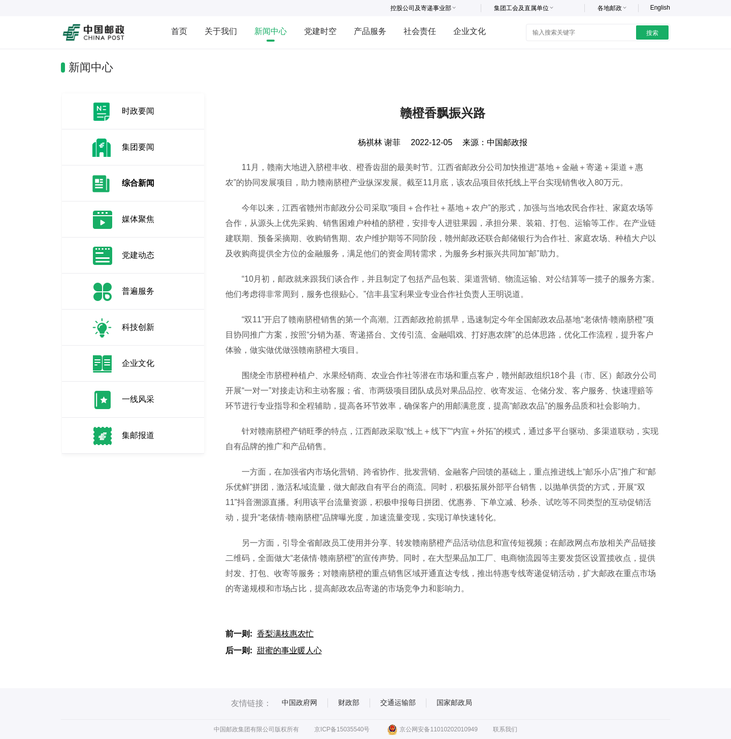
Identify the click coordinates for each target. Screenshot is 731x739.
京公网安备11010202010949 (432, 729)
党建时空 (320, 31)
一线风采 (138, 399)
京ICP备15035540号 (342, 729)
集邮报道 (138, 435)
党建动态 (138, 255)
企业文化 (469, 31)
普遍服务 (138, 291)
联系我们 (505, 729)
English (660, 7)
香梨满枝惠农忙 (285, 633)
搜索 (652, 33)
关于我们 (221, 31)
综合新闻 (138, 183)
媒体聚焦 (138, 219)
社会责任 (420, 31)
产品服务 (370, 31)
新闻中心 (270, 31)
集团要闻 (138, 147)
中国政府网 (299, 702)
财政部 (348, 702)
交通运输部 (398, 702)
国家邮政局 (454, 702)
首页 (179, 31)
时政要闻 (138, 111)
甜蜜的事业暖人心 (289, 650)
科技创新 (138, 327)
